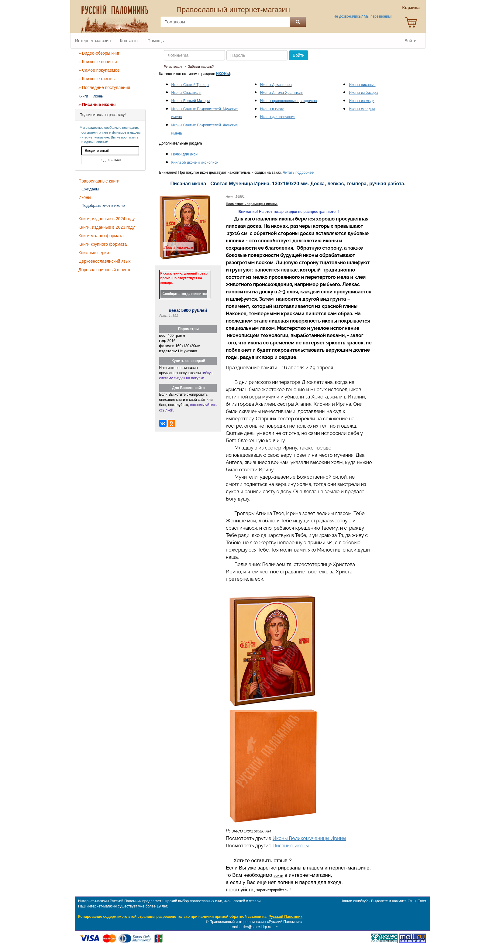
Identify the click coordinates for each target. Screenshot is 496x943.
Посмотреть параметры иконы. (252, 204)
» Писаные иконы (97, 104)
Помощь (155, 40)
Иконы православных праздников (288, 101)
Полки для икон (184, 154)
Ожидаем (90, 189)
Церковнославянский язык (104, 261)
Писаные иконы (291, 846)
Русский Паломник (285, 916)
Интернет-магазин (93, 40)
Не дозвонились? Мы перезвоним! (362, 16)
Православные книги (98, 181)
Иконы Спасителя (186, 93)
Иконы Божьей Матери (190, 101)
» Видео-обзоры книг (98, 53)
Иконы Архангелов (276, 85)
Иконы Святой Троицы (190, 85)
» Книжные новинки (97, 61)
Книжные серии (93, 252)
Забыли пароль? (201, 66)
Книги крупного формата (102, 244)
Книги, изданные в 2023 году (106, 227)
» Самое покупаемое (99, 70)
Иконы (98, 96)
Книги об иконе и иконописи (195, 162)
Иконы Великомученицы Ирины (309, 838)
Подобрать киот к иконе (103, 205)
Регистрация (173, 66)
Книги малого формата (101, 235)
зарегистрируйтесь (273, 890)
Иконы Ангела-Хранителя (281, 93)
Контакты (129, 40)
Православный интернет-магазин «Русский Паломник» (255, 922)
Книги (83, 96)
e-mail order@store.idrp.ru (250, 927)
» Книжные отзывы (96, 78)
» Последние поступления (104, 87)
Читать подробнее (298, 172)
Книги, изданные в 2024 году (106, 218)
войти (278, 875)
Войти (410, 40)
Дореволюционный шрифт (104, 269)
